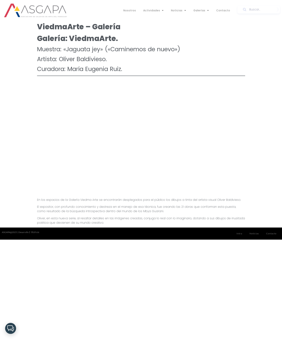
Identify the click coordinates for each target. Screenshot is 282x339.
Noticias (178, 10)
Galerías (201, 10)
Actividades (153, 10)
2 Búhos (34, 232)
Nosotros (129, 10)
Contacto (223, 10)
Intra (239, 233)
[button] (10, 328)
